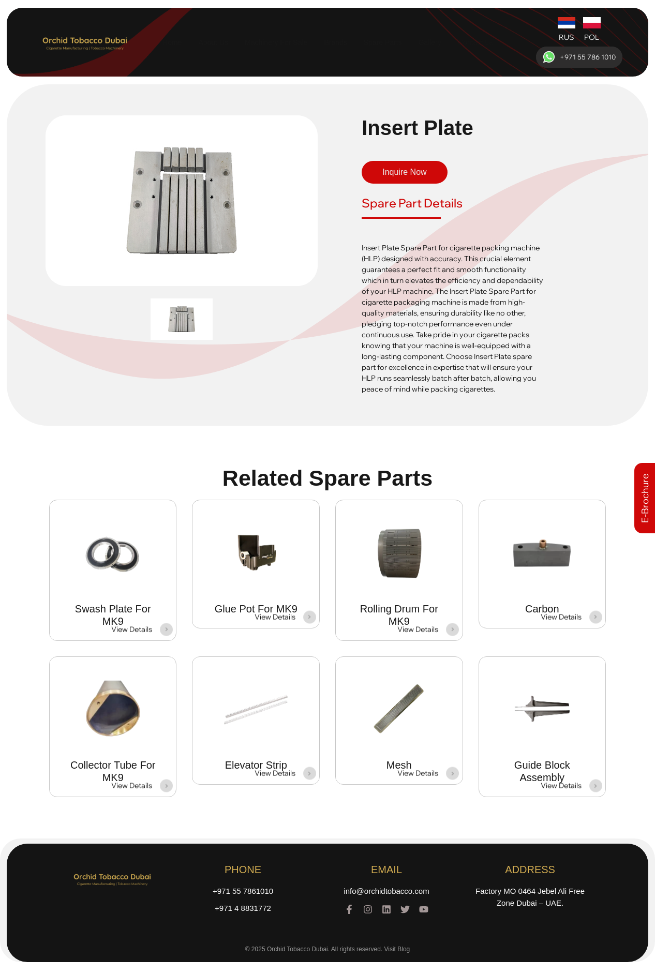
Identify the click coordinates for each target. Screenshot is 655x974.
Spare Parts (383, 42)
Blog (403, 950)
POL (591, 37)
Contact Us (476, 42)
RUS (566, 37)
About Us (213, 42)
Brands (335, 42)
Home (172, 42)
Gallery (430, 42)
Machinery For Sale (276, 42)
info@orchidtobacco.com (386, 892)
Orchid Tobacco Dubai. (298, 950)
